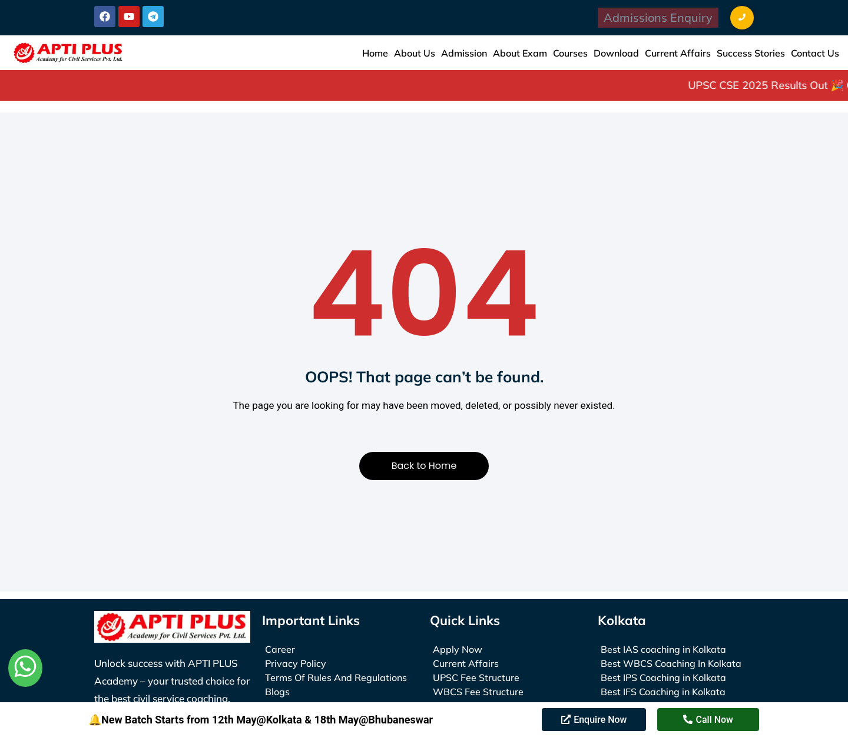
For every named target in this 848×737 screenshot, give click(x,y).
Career (280, 649)
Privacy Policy (295, 663)
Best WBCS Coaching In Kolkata (671, 663)
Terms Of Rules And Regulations (336, 677)
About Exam (520, 53)
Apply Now (457, 649)
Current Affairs (678, 53)
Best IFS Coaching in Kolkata (663, 692)
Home (375, 53)
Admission (464, 53)
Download (616, 53)
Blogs (277, 692)
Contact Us (815, 53)
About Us (414, 53)
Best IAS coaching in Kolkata (663, 649)
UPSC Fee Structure (476, 677)
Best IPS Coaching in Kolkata (663, 677)
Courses (570, 53)
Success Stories (751, 53)
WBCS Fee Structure (478, 692)
